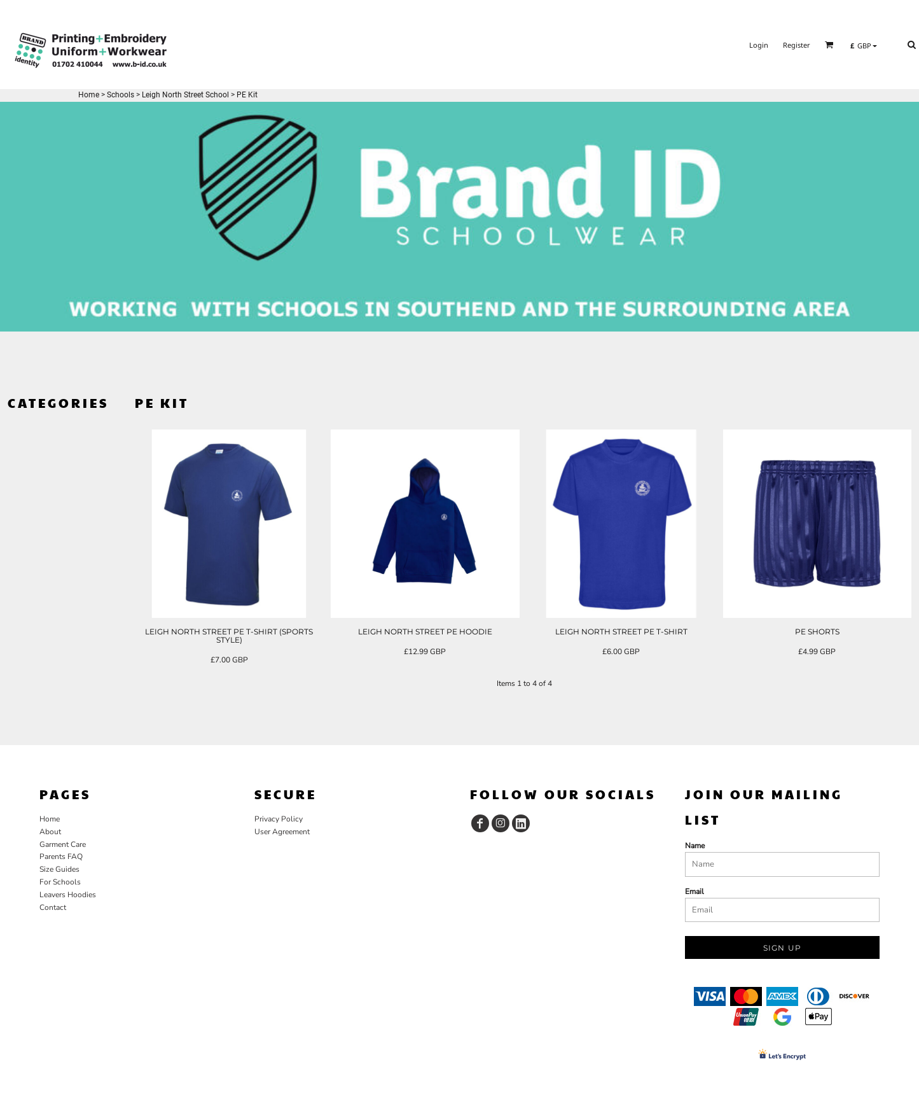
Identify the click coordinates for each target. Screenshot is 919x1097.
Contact (52, 907)
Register (796, 45)
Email (694, 891)
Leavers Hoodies (67, 895)
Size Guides (59, 869)
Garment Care (62, 844)
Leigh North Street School (185, 94)
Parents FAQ (61, 856)
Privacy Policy (278, 819)
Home (88, 94)
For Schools (60, 882)
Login (758, 45)
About (50, 832)
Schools (120, 94)
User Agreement (282, 832)
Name (695, 846)
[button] (829, 44)
